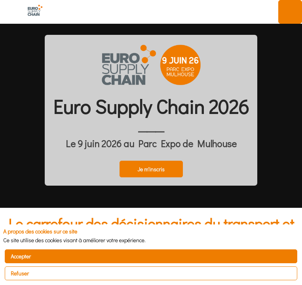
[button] (12, 12)
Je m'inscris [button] (151, 169)
